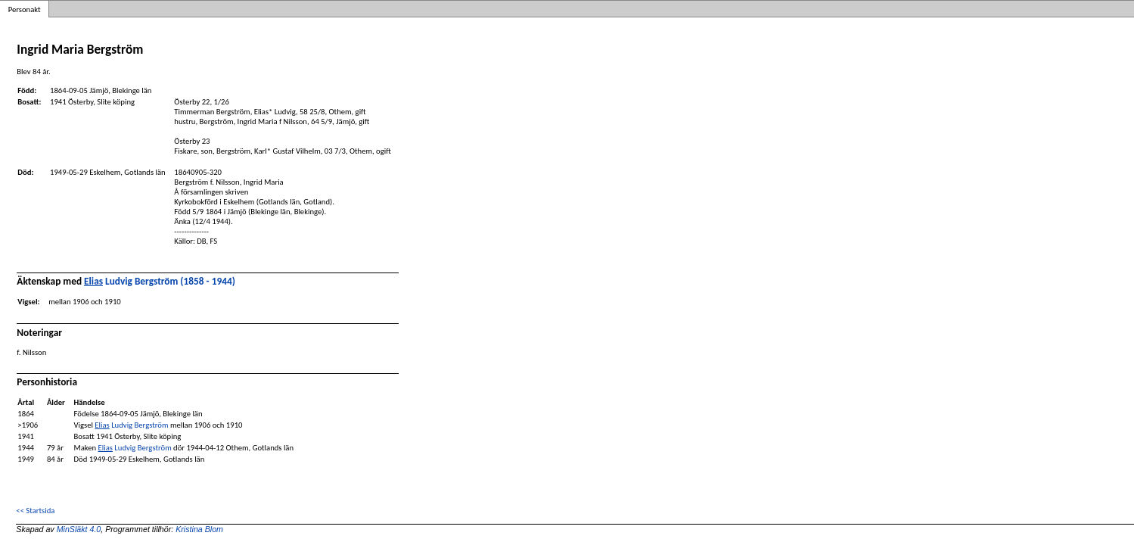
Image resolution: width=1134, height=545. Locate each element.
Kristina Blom (199, 529)
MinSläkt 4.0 (79, 529)
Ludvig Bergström (131, 425)
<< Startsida (35, 510)
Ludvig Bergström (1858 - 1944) (159, 281)
